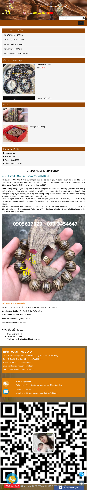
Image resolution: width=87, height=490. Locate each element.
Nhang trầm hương (14, 336)
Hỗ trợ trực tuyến (68, 487)
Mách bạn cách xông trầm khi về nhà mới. (24, 339)
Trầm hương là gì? (14, 334)
